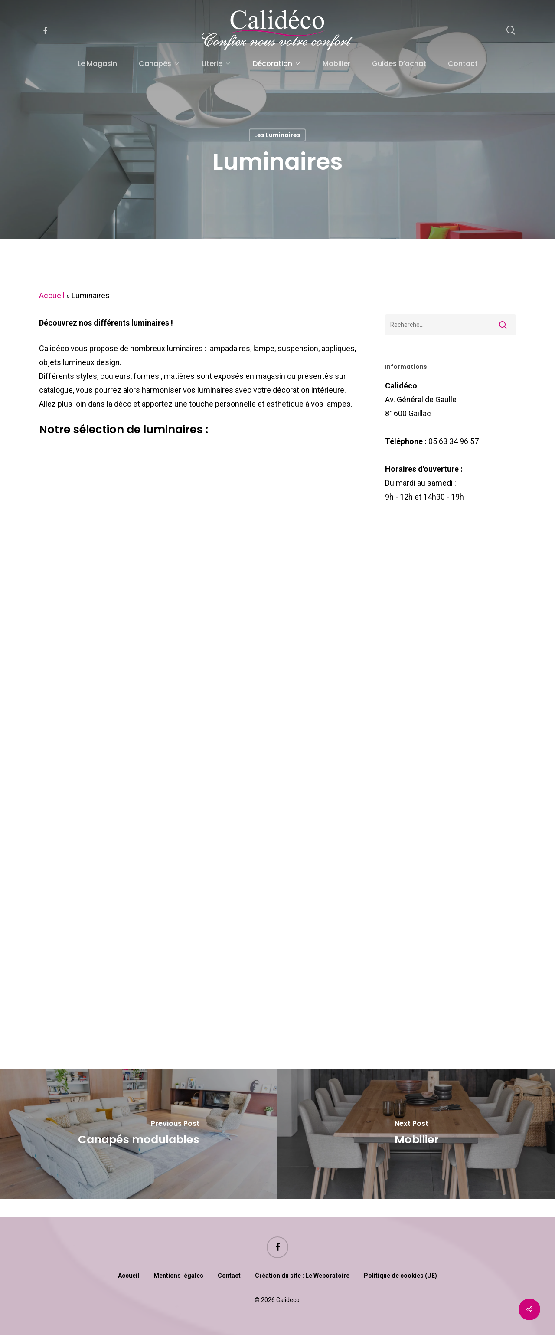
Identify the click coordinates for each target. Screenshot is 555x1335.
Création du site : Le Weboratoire (302, 1275)
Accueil (52, 295)
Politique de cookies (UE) (400, 1275)
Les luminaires (277, 135)
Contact (229, 1275)
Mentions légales (178, 1275)
